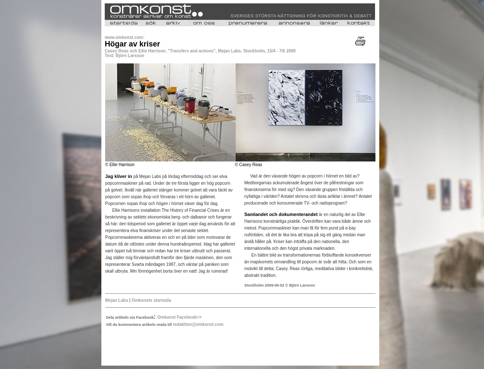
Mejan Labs (116, 300)
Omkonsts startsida (151, 300)
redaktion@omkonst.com (198, 324)
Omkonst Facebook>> (179, 317)
